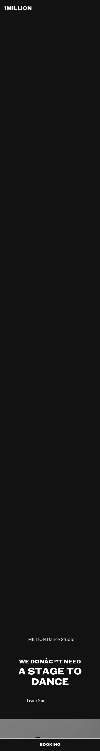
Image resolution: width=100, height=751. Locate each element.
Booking (50, 745)
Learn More (50, 660)
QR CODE (82, 8)
